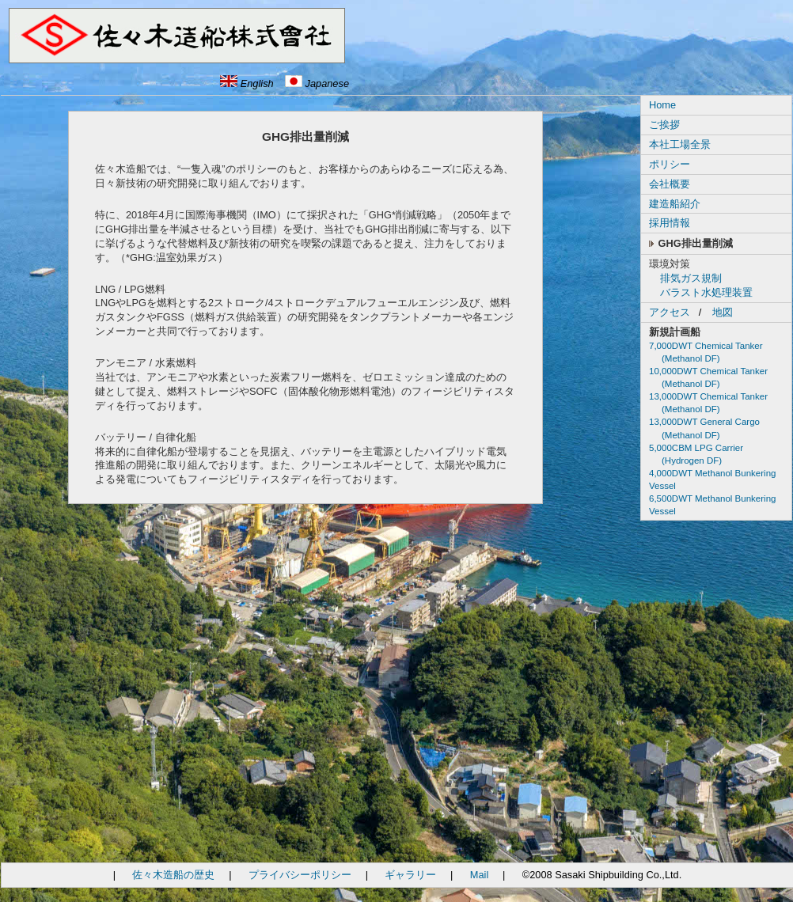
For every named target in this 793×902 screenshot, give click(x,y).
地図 (722, 312)
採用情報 (669, 223)
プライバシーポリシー (300, 875)
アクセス (669, 312)
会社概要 (669, 184)
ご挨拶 (664, 125)
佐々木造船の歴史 (173, 875)
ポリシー (669, 164)
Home (662, 105)
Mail (479, 875)
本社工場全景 (680, 144)
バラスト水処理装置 (706, 292)
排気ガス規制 (691, 278)
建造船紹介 (674, 204)
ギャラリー (410, 875)
